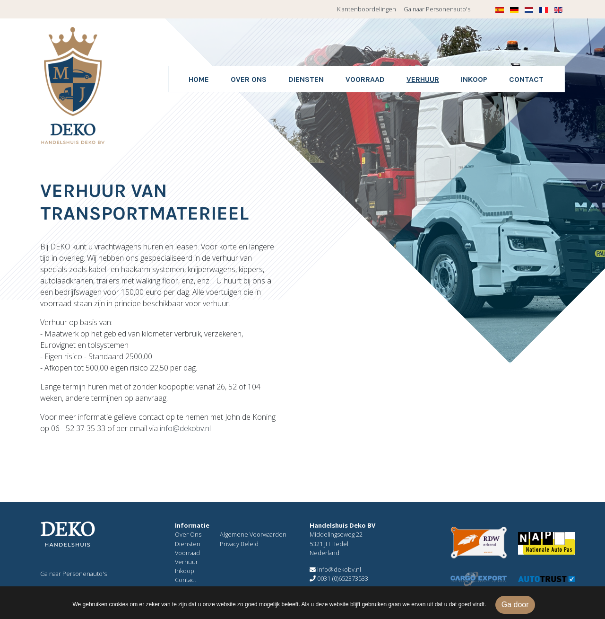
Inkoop (474, 79)
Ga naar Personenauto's (437, 9)
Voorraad (365, 79)
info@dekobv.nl (185, 428)
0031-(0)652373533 (339, 578)
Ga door (515, 605)
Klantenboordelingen (366, 9)
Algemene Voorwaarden (253, 534)
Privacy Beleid (239, 543)
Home (199, 79)
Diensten (306, 79)
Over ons (249, 79)
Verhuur (422, 79)
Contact (526, 79)
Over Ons (188, 534)
